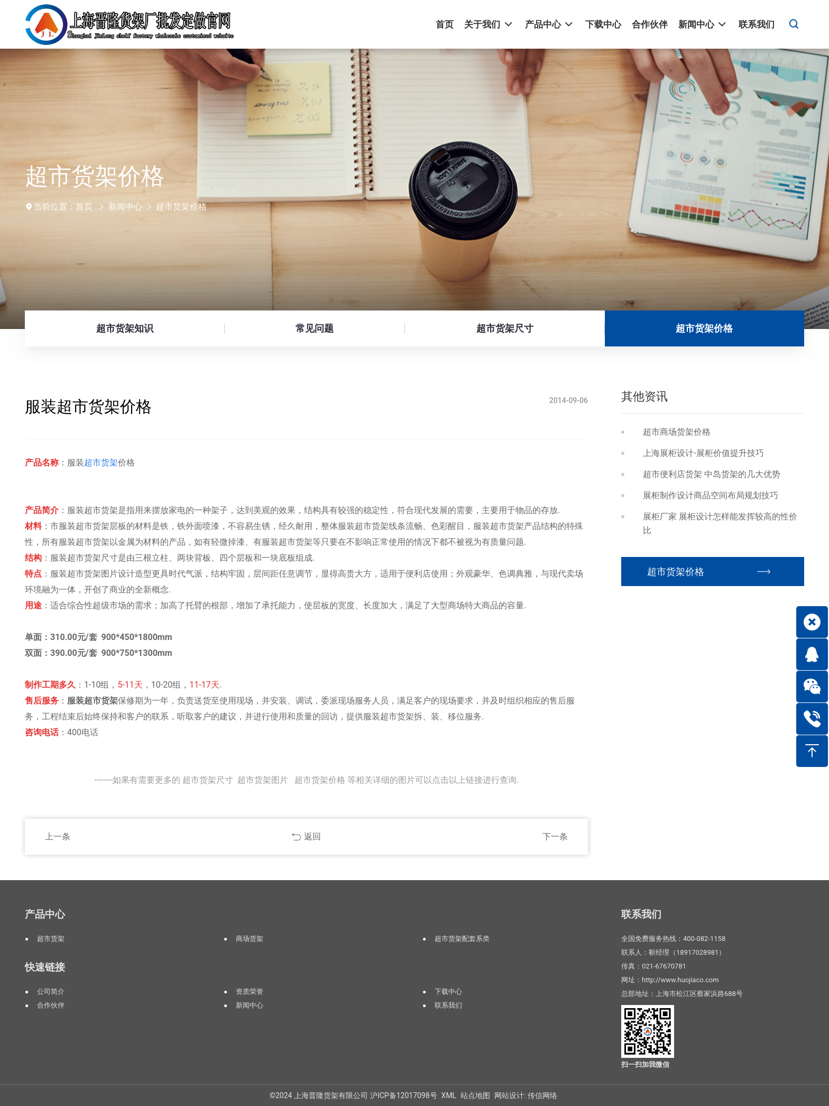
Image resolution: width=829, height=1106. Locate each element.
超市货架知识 (124, 328)
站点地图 (475, 1095)
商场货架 (249, 939)
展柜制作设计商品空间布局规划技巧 (710, 495)
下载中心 (448, 991)
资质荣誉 (249, 991)
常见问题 (315, 328)
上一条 (57, 836)
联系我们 (448, 1005)
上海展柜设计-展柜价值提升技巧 (703, 453)
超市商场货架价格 (677, 432)
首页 (84, 207)
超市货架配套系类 (462, 939)
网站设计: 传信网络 (525, 1095)
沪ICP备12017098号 (403, 1095)
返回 (312, 836)
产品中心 (45, 914)
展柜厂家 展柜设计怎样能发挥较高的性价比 (720, 523)
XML (449, 1095)
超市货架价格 (181, 207)
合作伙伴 (51, 1005)
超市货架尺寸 (504, 328)
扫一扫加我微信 (645, 1064)
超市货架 (51, 939)
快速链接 (45, 967)
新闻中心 (125, 207)
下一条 (555, 836)
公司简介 (51, 991)
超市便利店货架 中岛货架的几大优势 (711, 474)
